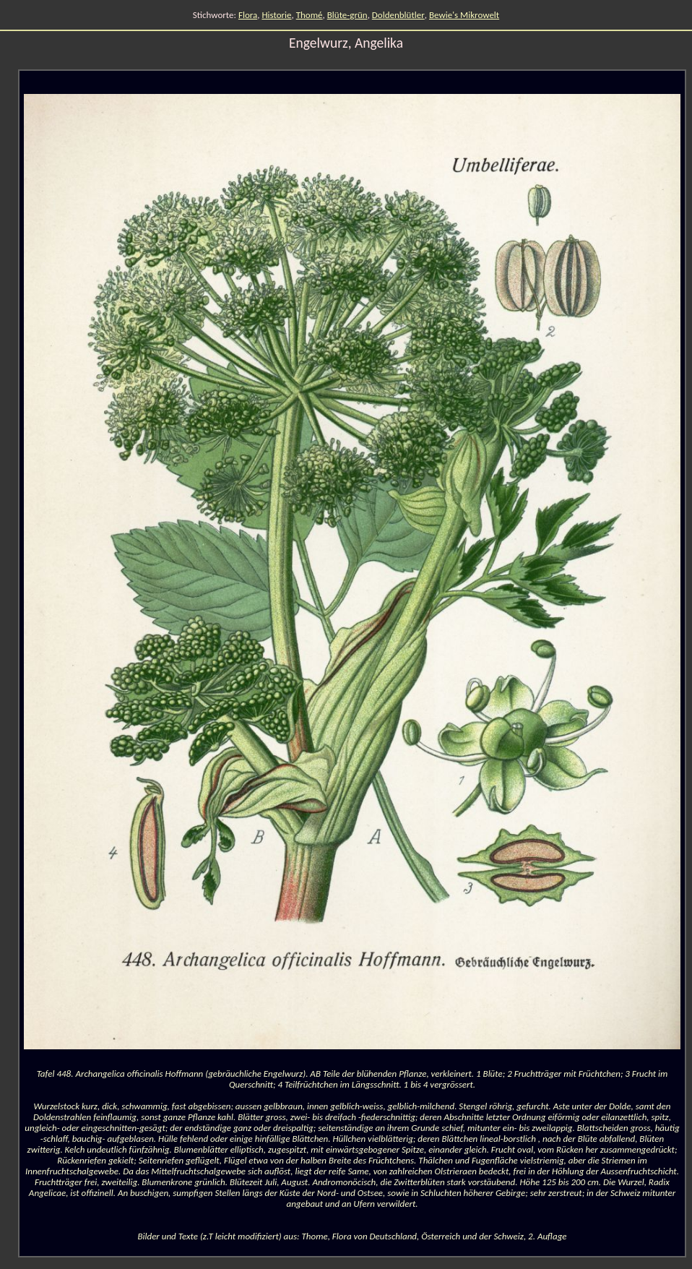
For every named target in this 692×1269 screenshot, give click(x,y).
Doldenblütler (398, 14)
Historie (276, 14)
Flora (247, 14)
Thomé (309, 14)
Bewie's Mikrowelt (464, 14)
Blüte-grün (347, 14)
